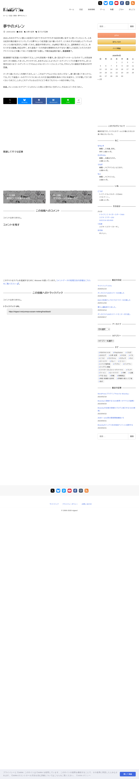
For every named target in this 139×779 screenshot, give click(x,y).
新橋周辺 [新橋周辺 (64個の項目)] (121, 376)
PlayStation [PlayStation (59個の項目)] (118, 352)
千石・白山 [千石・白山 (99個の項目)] (103, 376)
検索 (132, 26)
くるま (100, 224)
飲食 (21, 32)
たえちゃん (102, 155)
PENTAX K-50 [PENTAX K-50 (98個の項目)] (105, 352)
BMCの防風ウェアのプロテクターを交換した (114, 300)
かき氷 (100, 230)
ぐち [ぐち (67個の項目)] (131, 355)
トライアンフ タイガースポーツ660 (111, 214)
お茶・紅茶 (30, 32)
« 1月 (100, 79)
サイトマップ (54, 504)
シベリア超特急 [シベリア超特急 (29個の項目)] (105, 364)
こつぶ (100, 191)
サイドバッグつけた (105, 286)
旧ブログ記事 (43, 32)
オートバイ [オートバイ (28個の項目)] (103, 361)
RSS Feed (133, 3)
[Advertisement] (58, 130)
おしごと (132, 9)
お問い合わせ (87, 504)
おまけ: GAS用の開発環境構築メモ (111, 418)
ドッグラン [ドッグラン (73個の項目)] (127, 364)
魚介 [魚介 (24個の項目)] (101, 381)
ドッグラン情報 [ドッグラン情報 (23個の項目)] (105, 367)
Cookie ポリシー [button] (83, 775)
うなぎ (100, 165)
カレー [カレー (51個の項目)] (113, 361)
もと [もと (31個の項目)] (131, 358)
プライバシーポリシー (70, 504)
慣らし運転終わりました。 (107, 307)
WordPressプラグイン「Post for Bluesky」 (114, 394)
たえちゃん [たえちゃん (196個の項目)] (112, 358)
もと (99, 174)
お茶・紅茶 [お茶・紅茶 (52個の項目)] (113, 355)
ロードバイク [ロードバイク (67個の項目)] (114, 373)
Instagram (127, 3)
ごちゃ (121, 9)
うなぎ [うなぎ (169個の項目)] (129, 352)
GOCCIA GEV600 (106, 220)
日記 (81, 9)
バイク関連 (117, 48)
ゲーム (102, 9)
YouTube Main (117, 3)
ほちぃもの (117, 42)
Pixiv (111, 3)
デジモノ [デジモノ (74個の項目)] (117, 364)
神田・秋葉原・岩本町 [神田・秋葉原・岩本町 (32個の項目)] (107, 378)
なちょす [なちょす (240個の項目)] (123, 358)
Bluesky (106, 3)
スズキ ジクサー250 (106, 217)
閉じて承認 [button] (128, 774)
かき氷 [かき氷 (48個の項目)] (123, 355)
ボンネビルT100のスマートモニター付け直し (114, 314)
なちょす (101, 146)
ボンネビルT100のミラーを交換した (111, 293)
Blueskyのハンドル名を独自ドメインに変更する (115, 425)
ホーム (71, 9)
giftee (116, 35)
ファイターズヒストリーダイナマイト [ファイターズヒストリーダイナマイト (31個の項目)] (111, 370)
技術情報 (91, 9)
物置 (112, 9)
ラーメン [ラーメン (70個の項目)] (103, 373)
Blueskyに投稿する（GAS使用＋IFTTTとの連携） (116, 401)
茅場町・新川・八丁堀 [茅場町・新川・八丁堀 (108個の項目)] (125, 378)
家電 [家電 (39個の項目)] (112, 376)
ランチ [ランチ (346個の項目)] (129, 370)
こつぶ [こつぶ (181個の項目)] (102, 358)
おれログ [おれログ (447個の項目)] (103, 355)
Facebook (122, 3)
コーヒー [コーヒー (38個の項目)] (122, 361)
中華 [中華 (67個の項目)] (124, 373)
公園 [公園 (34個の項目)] (131, 373)
